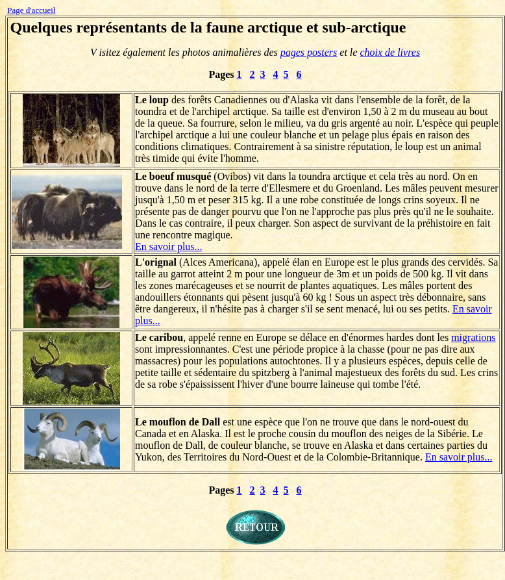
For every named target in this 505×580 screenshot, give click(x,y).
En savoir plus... (169, 246)
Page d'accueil (31, 10)
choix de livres (390, 52)
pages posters (309, 52)
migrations (473, 337)
